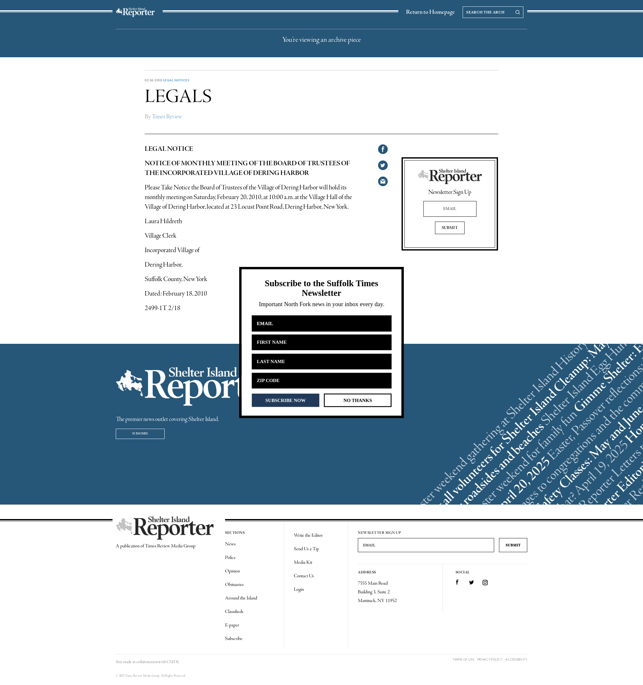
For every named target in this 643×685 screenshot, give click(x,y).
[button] (321, 288)
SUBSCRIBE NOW (286, 400)
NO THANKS (357, 400)
